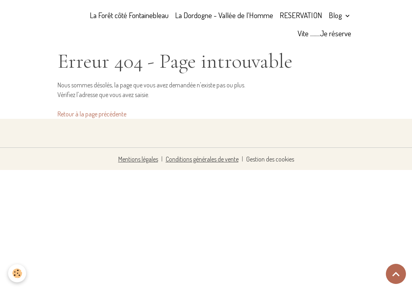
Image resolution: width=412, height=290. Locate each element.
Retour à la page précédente (92, 114)
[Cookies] (17, 273)
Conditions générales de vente (202, 159)
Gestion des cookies (270, 159)
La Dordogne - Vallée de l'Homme (224, 15)
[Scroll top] (396, 274)
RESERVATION (301, 15)
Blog (336, 15)
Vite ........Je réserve (324, 33)
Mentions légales (138, 159)
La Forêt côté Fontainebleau (129, 15)
